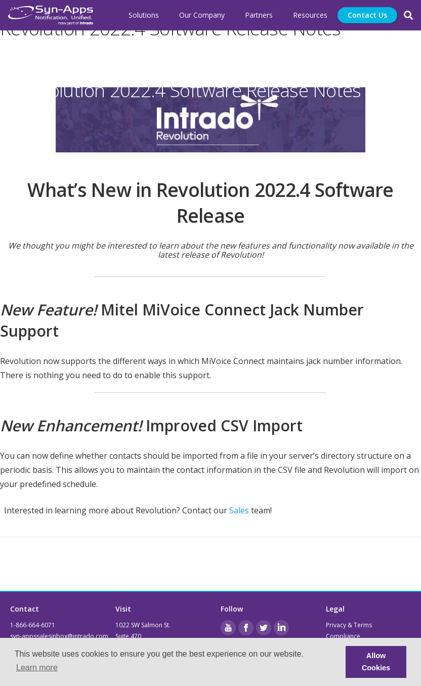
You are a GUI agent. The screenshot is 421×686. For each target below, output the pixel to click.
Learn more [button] (37, 667)
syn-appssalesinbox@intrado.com (59, 636)
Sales (239, 510)
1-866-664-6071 (32, 625)
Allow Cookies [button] (376, 662)
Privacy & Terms (349, 625)
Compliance (343, 636)
